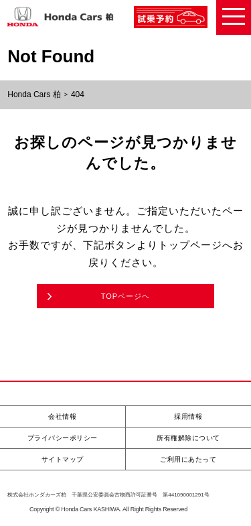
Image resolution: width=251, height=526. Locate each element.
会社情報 (62, 416)
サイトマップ (62, 459)
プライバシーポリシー (62, 438)
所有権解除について (188, 438)
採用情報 (188, 416)
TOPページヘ (125, 296)
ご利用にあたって (188, 459)
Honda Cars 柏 (33, 94)
